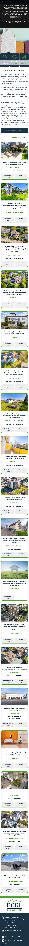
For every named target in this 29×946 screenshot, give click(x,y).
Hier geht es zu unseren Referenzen (14, 130)
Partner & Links (8, 124)
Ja (12, 17)
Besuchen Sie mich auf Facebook (15, 937)
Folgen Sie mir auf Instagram (13, 940)
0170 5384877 (14, 927)
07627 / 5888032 (13, 925)
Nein (17, 17)
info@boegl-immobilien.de (13, 930)
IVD (6, 944)
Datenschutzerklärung (15, 23)
